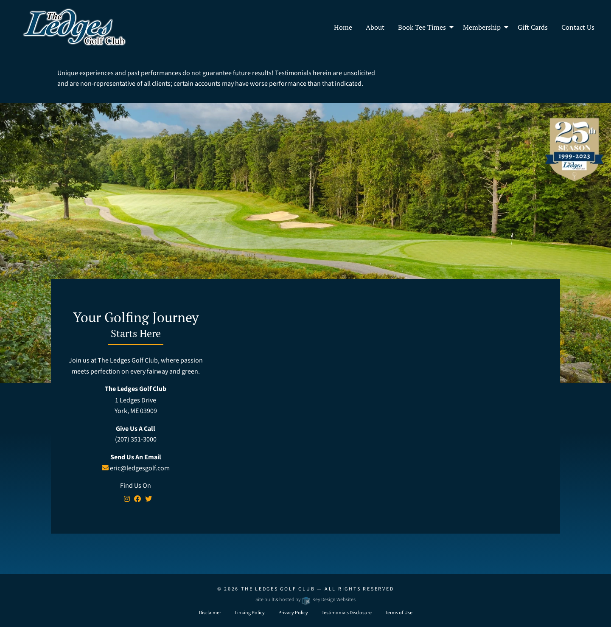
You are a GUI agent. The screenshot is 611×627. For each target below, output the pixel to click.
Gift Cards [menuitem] (533, 27)
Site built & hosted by (305, 599)
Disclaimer (210, 612)
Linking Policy (250, 612)
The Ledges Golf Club (278, 589)
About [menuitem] (375, 27)
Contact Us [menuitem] (577, 27)
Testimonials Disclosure (347, 612)
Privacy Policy (293, 612)
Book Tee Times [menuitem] (422, 27)
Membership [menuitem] (482, 27)
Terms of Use (398, 612)
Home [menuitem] (343, 27)
